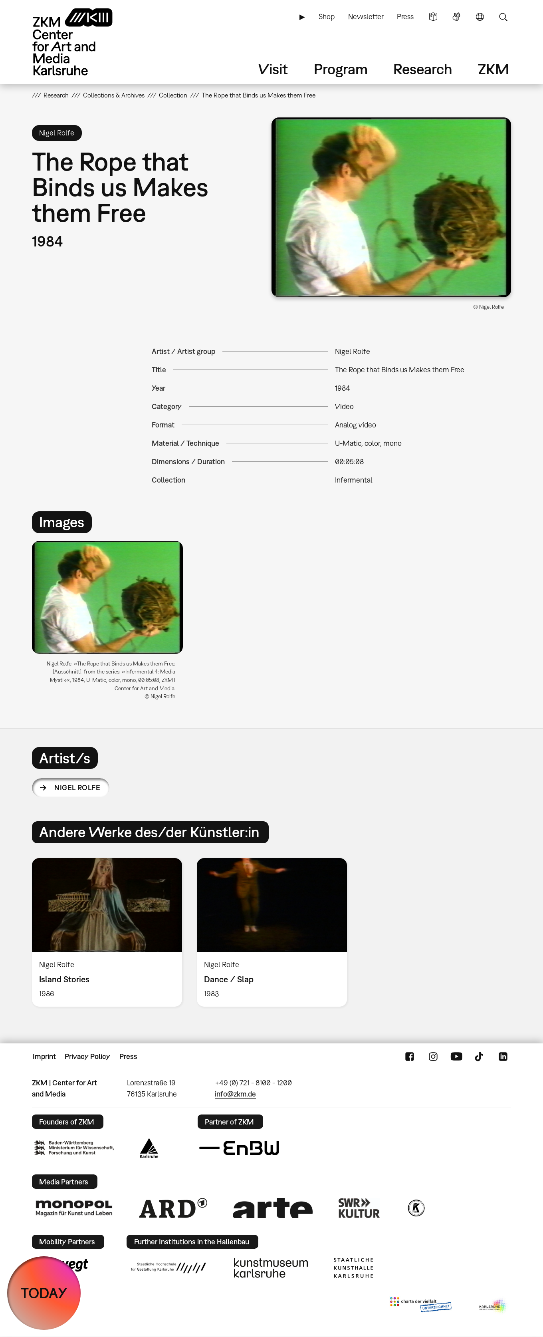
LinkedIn (503, 1056)
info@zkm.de (235, 1094)
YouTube (456, 1056)
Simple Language (433, 16)
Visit (273, 68)
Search (503, 16)
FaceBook (410, 1056)
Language (480, 16)
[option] (111, 623)
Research (422, 68)
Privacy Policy (87, 1056)
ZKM (493, 68)
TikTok (480, 1056)
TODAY (44, 1292)
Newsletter (366, 16)
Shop (327, 16)
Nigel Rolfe (77, 787)
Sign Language (456, 16)
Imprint (44, 1056)
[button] (391, 207)
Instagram (433, 1056)
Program (341, 68)
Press (405, 16)
